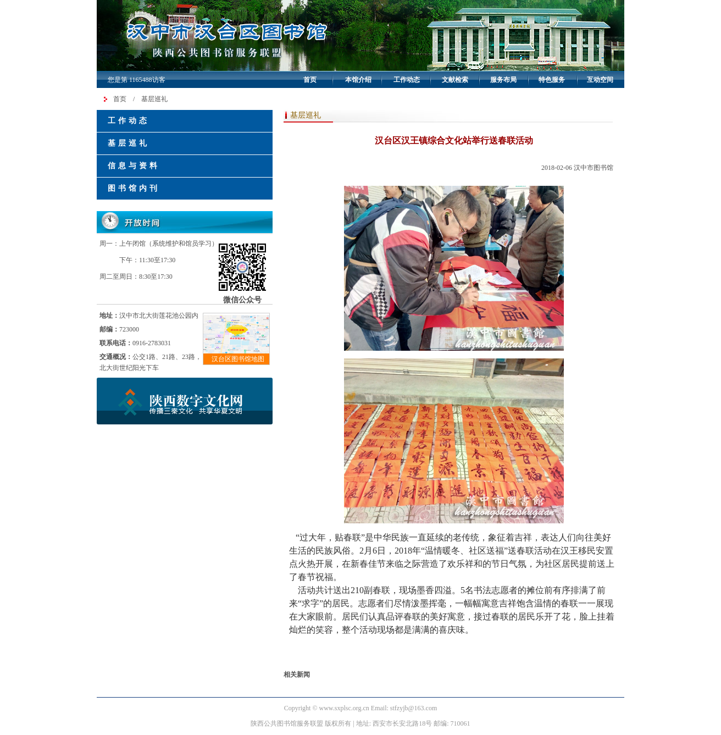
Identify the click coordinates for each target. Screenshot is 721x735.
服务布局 (503, 80)
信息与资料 (134, 166)
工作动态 (406, 80)
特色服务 (552, 80)
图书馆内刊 (134, 188)
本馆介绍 (358, 80)
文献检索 (455, 80)
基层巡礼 (154, 99)
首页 (310, 80)
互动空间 (600, 80)
